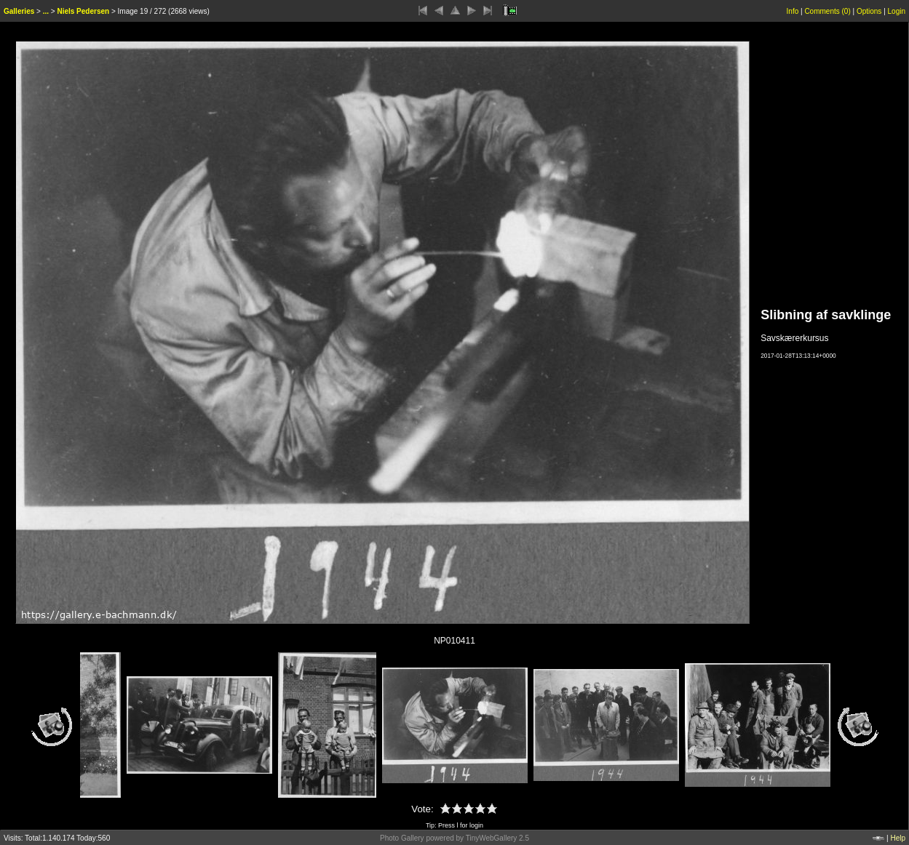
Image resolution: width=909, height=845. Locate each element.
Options (869, 11)
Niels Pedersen (83, 11)
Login (896, 11)
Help (897, 838)
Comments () (827, 11)
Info (793, 11)
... (46, 11)
